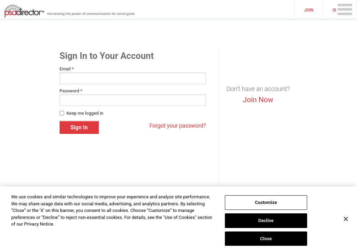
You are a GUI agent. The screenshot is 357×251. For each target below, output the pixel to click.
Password (71, 91)
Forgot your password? (177, 126)
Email (67, 69)
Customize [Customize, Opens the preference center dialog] (266, 204)
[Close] (346, 220)
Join (308, 10)
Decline (266, 222)
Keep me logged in (85, 113)
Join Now (258, 100)
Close (266, 240)
